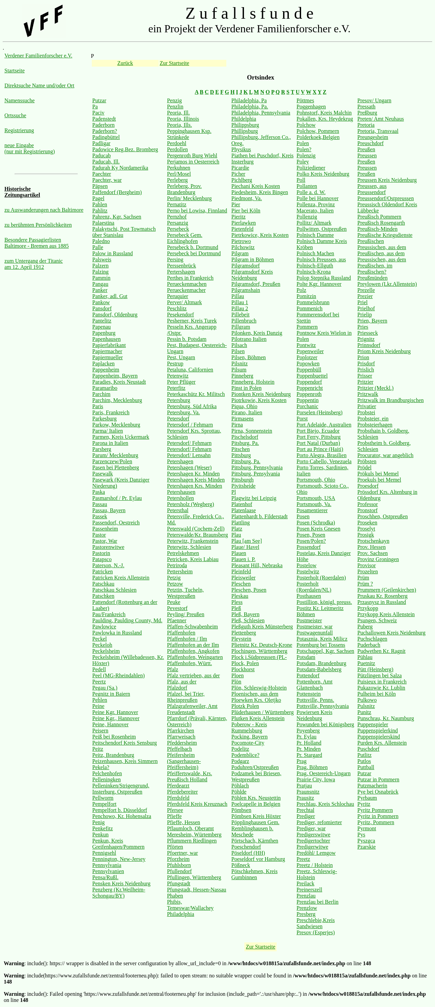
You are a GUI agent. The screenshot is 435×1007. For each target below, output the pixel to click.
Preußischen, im (375, 265)
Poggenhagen (311, 106)
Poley (303, 161)
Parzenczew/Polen (112, 461)
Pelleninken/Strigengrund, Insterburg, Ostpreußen (121, 789)
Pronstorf (368, 510)
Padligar (101, 143)
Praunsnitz (308, 792)
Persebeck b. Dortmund (192, 247)
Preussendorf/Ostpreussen (386, 198)
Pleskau (239, 596)
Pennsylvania (106, 865)
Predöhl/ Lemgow (316, 853)
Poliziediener (311, 168)
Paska (98, 492)
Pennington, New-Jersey (118, 859)
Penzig (174, 100)
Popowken (308, 363)
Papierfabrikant (109, 345)
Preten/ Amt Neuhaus (381, 119)
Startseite (14, 70)
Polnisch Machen (315, 253)
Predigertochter (313, 841)
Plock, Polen (245, 663)
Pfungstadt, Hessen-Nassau (196, 889)
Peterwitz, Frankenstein (192, 541)
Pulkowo (367, 700)
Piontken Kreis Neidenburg (261, 394)
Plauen (238, 553)
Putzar (99, 100)
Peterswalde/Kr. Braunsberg (197, 535)
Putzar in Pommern (379, 779)
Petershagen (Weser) (189, 467)
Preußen (366, 149)
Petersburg (178, 400)
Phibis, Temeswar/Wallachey (190, 905)
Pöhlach (240, 785)
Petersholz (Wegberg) (190, 504)
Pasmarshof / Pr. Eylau (117, 498)
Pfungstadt (178, 883)
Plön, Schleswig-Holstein (259, 688)
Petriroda (177, 565)
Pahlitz (99, 210)
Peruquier (177, 296)
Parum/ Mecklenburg (115, 455)
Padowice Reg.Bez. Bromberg (125, 149)
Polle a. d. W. (311, 192)
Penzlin (175, 106)
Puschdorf (369, 749)
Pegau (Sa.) (105, 688)
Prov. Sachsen (373, 553)
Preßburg (367, 113)
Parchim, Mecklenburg (117, 400)
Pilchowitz (243, 247)
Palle (97, 247)
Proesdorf (368, 486)
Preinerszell (310, 889)
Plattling (240, 522)
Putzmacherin (372, 785)
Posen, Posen (311, 535)
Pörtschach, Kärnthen (254, 841)
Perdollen (177, 149)
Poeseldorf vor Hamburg (258, 859)
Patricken (102, 571)
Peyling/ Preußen (185, 614)
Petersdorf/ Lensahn (188, 455)
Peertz (99, 681)
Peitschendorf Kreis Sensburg (124, 743)
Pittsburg (241, 455)
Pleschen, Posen (248, 590)
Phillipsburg (244, 131)
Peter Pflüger (181, 382)
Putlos (364, 761)
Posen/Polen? (311, 541)
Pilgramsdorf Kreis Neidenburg (252, 275)
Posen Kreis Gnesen (319, 529)
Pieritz (238, 217)
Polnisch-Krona (314, 272)
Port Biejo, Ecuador (318, 431)
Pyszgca (366, 841)
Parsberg (101, 449)
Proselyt (366, 529)
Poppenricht (310, 388)
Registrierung (19, 130)
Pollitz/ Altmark (314, 223)
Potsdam (306, 657)
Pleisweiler (243, 577)
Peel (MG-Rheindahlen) (118, 675)
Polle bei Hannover (318, 198)
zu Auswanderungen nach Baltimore (43, 210)
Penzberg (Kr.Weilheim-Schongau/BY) (118, 893)
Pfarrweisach (181, 737)
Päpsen (100, 186)
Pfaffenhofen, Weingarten (195, 657)
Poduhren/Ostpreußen (255, 767)
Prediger (306, 816)
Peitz (97, 749)
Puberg (365, 626)
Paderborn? (104, 131)
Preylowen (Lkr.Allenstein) (387, 284)
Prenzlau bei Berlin (318, 902)
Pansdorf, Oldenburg (115, 314)
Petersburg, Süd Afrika (191, 406)
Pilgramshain (245, 290)
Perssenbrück (181, 265)
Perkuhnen (178, 168)
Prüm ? (365, 584)
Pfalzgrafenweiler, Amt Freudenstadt (192, 709)
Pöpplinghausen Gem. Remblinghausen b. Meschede (255, 828)
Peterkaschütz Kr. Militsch (196, 394)
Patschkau (103, 584)
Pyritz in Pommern (378, 816)
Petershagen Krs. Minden (194, 486)
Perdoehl (176, 143)
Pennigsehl (104, 853)
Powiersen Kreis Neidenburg (314, 715)
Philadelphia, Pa (249, 100)
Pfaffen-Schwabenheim (192, 626)
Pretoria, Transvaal (378, 131)
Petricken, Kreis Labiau (193, 559)
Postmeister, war (315, 626)
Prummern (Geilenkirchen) (387, 590)
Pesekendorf (180, 314)
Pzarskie (367, 847)
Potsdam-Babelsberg (319, 669)
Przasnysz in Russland (382, 602)
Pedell (99, 669)
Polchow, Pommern (318, 131)
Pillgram (240, 327)
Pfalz (172, 669)
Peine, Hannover (110, 724)
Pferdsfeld (178, 798)
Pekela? (100, 767)
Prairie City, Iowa (316, 779)
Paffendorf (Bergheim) (117, 192)
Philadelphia (180, 914)
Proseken (368, 522)
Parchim (101, 394)
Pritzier (365, 382)
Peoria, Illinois (183, 119)
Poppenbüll (309, 369)
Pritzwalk (368, 394)
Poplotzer (307, 357)
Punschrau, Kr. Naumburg (386, 718)
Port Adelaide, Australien (324, 425)
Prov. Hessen (372, 547)
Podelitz (240, 749)
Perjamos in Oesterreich (193, 161)
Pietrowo (241, 241)
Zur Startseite (174, 63)
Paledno (101, 241)
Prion (363, 357)
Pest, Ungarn (181, 357)
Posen (303, 516)
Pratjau (304, 785)
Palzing (100, 272)
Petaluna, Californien (190, 369)
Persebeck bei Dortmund (194, 253)
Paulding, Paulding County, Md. (127, 620)
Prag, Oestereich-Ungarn (324, 773)
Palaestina (103, 223)
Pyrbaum (367, 798)
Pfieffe (174, 816)
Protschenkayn (373, 541)
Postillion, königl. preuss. (324, 602)
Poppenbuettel (312, 376)
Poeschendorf (246, 847)
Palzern (100, 265)
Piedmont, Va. (246, 198)
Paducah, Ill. (106, 161)
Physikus (241, 149)
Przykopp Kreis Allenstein (386, 614)
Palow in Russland (112, 253)
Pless (237, 602)
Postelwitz (308, 571)
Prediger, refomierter (319, 822)
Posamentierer (312, 510)
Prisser (365, 376)
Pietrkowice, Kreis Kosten (260, 235)
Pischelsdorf (244, 437)
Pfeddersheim (182, 743)
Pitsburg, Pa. (245, 443)
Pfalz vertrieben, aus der (193, 675)
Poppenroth (309, 394)
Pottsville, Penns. (315, 700)
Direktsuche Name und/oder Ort (39, 85)
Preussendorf (372, 192)
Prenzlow (307, 908)
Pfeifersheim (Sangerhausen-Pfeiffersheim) (184, 761)
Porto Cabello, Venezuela (324, 461)
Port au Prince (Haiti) (320, 449)
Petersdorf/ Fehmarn (189, 443)
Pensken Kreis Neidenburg (121, 883)
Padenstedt (104, 119)
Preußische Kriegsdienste (385, 235)
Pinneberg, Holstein (253, 382)
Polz (301, 290)
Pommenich (310, 308)
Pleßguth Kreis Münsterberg (262, 626)
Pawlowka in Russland (117, 633)
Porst (302, 418)
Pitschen (240, 449)
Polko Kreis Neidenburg (323, 174)
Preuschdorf (371, 143)
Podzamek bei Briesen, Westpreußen (256, 776)
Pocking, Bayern (249, 737)
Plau (236, 535)
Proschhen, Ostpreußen (383, 516)
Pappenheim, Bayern (115, 376)
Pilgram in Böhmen (252, 259)
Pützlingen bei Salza (380, 675)
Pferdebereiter (182, 792)
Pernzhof (177, 217)
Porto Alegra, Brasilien (322, 455)
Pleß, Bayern (245, 614)
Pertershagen (181, 272)
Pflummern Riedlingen (191, 841)
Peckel (99, 639)
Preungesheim (373, 137)
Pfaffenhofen (181, 633)
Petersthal (177, 510)
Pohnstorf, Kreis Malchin (324, 113)
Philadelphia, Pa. (249, 106)
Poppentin (308, 400)
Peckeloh (102, 645)
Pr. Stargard (309, 755)
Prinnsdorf (369, 345)
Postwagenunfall (315, 633)
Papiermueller (107, 357)
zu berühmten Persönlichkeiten (38, 225)
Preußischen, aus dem (381, 253)
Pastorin (101, 553)
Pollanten (307, 186)
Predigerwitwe (312, 847)
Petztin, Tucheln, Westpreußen (185, 593)
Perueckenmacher (186, 290)
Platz (236, 529)
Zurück (125, 63)
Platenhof (241, 504)
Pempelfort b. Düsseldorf (119, 810)
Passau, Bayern (109, 510)
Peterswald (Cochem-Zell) (195, 529)
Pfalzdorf (177, 688)
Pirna (237, 425)
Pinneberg (242, 376)
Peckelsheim (106, 651)
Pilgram (240, 253)
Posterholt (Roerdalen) (321, 577)
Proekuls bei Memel (379, 480)
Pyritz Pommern (375, 810)
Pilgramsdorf (245, 265)
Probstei (366, 412)
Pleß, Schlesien (248, 620)
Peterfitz (176, 388)
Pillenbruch (244, 321)
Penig (98, 822)
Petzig (173, 577)
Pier (235, 204)
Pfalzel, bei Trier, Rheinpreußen (185, 697)
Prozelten (368, 571)
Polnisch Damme (315, 235)
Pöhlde (238, 792)
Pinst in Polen (246, 388)
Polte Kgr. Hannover (319, 284)
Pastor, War (104, 541)
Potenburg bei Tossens (321, 645)
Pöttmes (305, 100)
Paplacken (103, 363)
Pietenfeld (242, 229)
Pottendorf (308, 675)
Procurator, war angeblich (386, 455)
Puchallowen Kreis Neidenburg (392, 633)
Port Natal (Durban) (318, 443)
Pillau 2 (239, 308)
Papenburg (104, 333)
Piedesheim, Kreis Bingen (259, 192)
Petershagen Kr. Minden (193, 473)
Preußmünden (373, 278)
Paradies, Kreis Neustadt (119, 382)
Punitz (364, 712)
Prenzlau (306, 896)
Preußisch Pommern (379, 217)
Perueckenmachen (186, 284)
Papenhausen (106, 339)
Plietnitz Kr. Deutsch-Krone (261, 645)
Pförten (175, 847)
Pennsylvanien (108, 871)
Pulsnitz (366, 706)
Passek (99, 516)
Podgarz (240, 761)
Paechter (101, 174)
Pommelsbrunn (313, 302)
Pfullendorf (179, 871)
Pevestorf (177, 608)
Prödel (365, 467)
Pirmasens (242, 418)
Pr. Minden (309, 749)
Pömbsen (241, 810)
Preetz (303, 859)
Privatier (367, 406)
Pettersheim (180, 571)
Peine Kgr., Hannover (116, 718)
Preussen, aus (372, 186)
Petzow (175, 584)
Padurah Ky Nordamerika (120, 168)
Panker (99, 290)
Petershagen (180, 461)
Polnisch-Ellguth (315, 265)
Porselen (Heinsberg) (320, 412)
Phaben (175, 896)
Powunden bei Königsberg (325, 724)
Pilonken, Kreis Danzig (256, 333)
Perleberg (177, 180)
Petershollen (180, 498)
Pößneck (240, 865)
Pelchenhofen (107, 773)
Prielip (365, 314)
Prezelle (366, 290)
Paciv (98, 113)
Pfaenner (176, 620)
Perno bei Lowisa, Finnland (197, 210)
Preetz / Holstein (315, 865)
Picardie (240, 168)
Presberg (306, 914)
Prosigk (366, 535)
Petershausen (181, 492)
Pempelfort (104, 804)
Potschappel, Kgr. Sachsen (325, 651)
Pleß (236, 608)
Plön (236, 681)
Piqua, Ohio (244, 406)
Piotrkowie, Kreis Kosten (258, 400)
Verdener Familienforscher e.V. (38, 55)
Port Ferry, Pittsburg (319, 437)
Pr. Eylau (307, 737)
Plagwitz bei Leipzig (253, 498)
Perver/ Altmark (184, 302)
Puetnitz (366, 663)
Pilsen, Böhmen (248, 357)
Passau (99, 504)
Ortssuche (15, 115)
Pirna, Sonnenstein (251, 431)
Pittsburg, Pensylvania (255, 473)
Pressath (367, 106)
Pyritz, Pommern (376, 822)
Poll (301, 180)
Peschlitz (177, 308)
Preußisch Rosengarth (381, 223)
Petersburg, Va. (183, 412)
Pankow (101, 302)
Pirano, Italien (246, 412)
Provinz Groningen (378, 559)
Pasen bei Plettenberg (115, 467)
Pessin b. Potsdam (186, 339)
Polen (303, 143)
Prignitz (366, 339)
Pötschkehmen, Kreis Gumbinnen (254, 874)
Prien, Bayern (372, 321)
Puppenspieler (373, 724)
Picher (238, 174)
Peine (98, 706)
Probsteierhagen (375, 425)
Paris (97, 406)
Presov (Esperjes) (316, 932)
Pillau (237, 296)
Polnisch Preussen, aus (321, 259)
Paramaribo (105, 388)
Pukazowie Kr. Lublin (381, 688)
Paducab (101, 155)
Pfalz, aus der (181, 681)
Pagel (98, 198)
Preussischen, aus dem (382, 247)
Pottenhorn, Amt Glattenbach (315, 685)
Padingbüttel (106, 137)
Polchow (306, 125)
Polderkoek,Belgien (318, 137)
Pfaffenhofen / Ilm (187, 639)
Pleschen (241, 584)
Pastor (99, 535)
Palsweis (101, 259)
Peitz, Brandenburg (113, 755)
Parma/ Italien (107, 431)
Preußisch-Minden (378, 229)
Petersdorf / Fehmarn (190, 425)
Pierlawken (243, 223)
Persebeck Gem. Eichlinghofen (184, 238)
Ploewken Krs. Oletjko (256, 700)
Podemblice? (245, 755)
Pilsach (239, 345)
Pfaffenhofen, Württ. (189, 663)
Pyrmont (367, 828)
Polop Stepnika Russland (324, 278)
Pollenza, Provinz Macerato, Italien (316, 207)
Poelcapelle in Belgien (255, 804)
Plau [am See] (246, 541)
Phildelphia (243, 119)
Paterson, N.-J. (108, 565)
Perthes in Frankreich (190, 278)
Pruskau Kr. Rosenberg (383, 596)
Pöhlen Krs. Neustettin (256, 798)
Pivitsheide (243, 486)
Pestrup (175, 363)
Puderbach (369, 645)
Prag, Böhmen (312, 767)
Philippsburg (245, 125)
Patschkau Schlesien (114, 590)
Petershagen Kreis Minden (196, 480)
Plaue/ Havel (245, 547)
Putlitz (365, 755)
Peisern (100, 730)
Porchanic (307, 406)
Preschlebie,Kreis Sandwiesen (316, 923)
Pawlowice (104, 626)
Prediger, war (311, 828)
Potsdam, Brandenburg (321, 663)
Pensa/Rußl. (105, 877)
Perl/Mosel (179, 174)
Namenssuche (19, 100)
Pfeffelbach (179, 749)
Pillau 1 (239, 302)
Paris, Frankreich (110, 412)
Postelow (307, 565)
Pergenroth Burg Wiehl (192, 155)
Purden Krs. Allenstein (382, 743)
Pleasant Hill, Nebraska (257, 565)
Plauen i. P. (243, 559)
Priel (363, 302)
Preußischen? (372, 272)
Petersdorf (178, 418)
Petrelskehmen (183, 553)
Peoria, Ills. (179, 125)
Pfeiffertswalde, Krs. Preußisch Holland (189, 776)
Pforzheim (178, 859)
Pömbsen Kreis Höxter (256, 816)
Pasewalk (102, 473)
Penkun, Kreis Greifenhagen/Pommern (118, 844)
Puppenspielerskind (379, 737)
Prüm (363, 577)
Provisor (367, 565)
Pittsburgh (242, 480)
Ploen (237, 675)
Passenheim (105, 529)
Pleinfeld (241, 571)
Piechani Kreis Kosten (255, 186)
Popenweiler (310, 351)
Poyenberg (308, 730)
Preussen (367, 155)
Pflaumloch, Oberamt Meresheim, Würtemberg (194, 831)
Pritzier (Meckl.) (376, 388)
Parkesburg (104, 418)
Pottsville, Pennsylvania (323, 706)
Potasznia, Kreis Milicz (322, 639)
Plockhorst (243, 669)
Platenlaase (243, 510)
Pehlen (99, 700)
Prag (302, 761)
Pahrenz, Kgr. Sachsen (116, 217)
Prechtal (305, 810)
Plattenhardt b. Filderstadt (259, 516)
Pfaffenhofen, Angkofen (193, 651)
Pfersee (175, 810)
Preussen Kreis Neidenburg (387, 180)
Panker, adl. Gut (109, 296)
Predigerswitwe (314, 834)
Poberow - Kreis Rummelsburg (249, 727)
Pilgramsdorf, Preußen (255, 284)
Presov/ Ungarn (375, 100)
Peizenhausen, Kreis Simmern (125, 761)
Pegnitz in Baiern (111, 694)
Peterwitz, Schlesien (189, 547)
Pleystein (241, 639)
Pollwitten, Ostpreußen (322, 229)
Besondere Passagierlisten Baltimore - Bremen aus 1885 (36, 243)
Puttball (366, 767)
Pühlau (365, 657)
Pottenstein (309, 694)
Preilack (305, 883)
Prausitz (305, 798)
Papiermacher (107, 351)
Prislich (366, 369)
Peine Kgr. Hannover (115, 712)
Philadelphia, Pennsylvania (260, 113)
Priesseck (368, 333)
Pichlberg (241, 180)
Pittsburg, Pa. (246, 461)
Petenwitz (177, 376)
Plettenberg (243, 633)
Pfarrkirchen (180, 730)
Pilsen (238, 351)
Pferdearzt (178, 785)
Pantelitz (101, 321)
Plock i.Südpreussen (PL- (259, 657)
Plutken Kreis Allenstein (257, 718)
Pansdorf (102, 308)
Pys (361, 834)
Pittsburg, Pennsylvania (257, 467)
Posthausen (309, 596)
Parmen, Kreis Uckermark (121, 437)
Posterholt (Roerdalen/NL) (314, 587)
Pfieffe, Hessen (183, 822)
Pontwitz (306, 345)
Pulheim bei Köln (377, 694)
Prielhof (366, 308)
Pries (363, 327)
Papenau (101, 327)
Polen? (304, 149)
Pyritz (364, 804)
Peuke (173, 602)
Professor (368, 504)
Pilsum (238, 369)
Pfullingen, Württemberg (194, 877)
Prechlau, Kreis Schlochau (325, 804)
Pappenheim (105, 369)
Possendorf (309, 547)
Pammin (101, 278)
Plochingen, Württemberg (259, 651)
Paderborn (103, 125)
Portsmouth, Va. (314, 504)
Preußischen (371, 241)
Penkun (100, 834)
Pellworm (103, 798)
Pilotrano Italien (249, 339)
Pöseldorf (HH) (248, 853)
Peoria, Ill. (178, 113)
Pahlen (99, 204)
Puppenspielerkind (378, 730)
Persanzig (177, 223)
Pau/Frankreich (109, 614)
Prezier (365, 296)
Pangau (100, 284)
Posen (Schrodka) (316, 522)
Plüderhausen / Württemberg (262, 712)
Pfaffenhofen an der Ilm (193, 645)
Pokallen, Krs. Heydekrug (325, 119)
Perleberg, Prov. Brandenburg (184, 189)
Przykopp (368, 608)
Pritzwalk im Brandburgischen (391, 400)
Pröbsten (367, 461)
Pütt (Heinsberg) (376, 669)
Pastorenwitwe (108, 547)
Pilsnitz (239, 363)
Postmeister (309, 620)
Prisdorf (366, 363)
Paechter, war (107, 180)
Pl (233, 492)
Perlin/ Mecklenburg (189, 198)
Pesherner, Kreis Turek (191, 321)
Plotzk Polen (245, 706)
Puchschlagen (372, 639)
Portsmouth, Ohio (316, 480)
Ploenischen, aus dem (254, 694)
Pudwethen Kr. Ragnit (382, 651)
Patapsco (102, 559)
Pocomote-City (247, 743)
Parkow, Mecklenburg (116, 425)
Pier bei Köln (245, 210)
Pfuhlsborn (179, 865)
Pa (95, 106)
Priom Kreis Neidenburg (384, 351)
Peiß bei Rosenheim (114, 737)
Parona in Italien (110, 443)
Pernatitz (176, 204)
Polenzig (306, 155)
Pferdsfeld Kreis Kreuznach (197, 804)
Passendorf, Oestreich (116, 522)
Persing (175, 259)
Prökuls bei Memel (378, 473)
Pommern (307, 327)
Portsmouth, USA (316, 498)
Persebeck (178, 229)
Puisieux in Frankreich (382, 681)
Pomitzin (306, 296)
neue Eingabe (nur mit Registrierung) (29, 148)
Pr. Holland (309, 743)
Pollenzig (307, 217)
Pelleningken (106, 779)
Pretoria (366, 125)
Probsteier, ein (373, 418)
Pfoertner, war (182, 853)
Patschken (103, 596)
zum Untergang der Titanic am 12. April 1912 (33, 264)
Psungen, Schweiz (377, 620)
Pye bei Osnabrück (378, 792)
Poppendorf (309, 382)
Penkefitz (102, 828)
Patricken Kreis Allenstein (121, 577)
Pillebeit (240, 314)
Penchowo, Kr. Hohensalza (121, 816)
